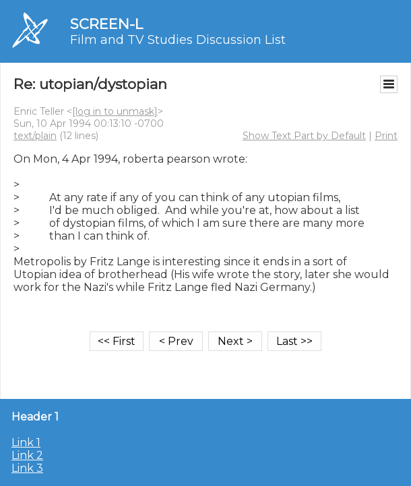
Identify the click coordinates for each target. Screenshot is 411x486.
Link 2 (27, 455)
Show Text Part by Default (304, 136)
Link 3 (27, 468)
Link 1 (25, 442)
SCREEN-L (106, 24)
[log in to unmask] (115, 111)
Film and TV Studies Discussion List (178, 39)
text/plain (35, 136)
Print (386, 136)
